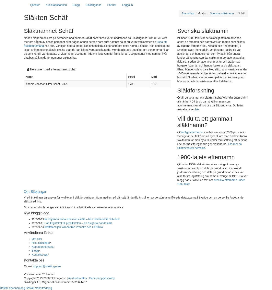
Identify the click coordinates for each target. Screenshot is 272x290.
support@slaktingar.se (47, 266)
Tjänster (35, 4)
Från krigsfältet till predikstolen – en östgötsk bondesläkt (78, 223)
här (197, 109)
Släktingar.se (93, 4)
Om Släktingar (35, 192)
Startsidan (188, 13)
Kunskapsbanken (56, 4)
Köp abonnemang (43, 246)
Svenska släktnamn (222, 13)
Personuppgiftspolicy (102, 278)
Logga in (127, 4)
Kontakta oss (40, 254)
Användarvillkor (77, 278)
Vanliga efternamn (191, 132)
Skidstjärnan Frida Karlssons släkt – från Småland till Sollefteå (81, 219)
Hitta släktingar (41, 242)
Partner (111, 4)
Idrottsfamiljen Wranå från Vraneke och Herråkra (73, 227)
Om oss (36, 238)
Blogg (76, 4)
